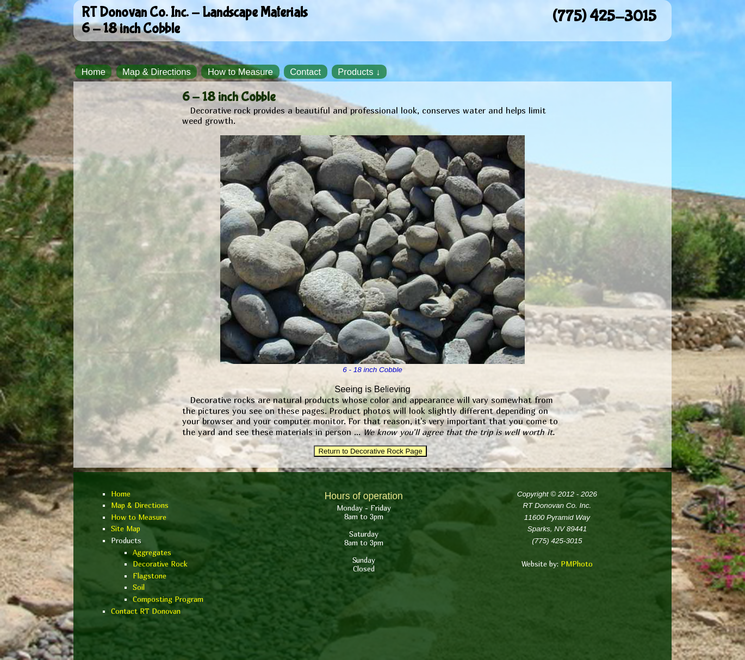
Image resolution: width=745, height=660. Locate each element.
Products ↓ (359, 72)
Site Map (125, 528)
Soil (139, 587)
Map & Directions (156, 72)
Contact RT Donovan (146, 611)
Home (93, 72)
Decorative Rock (160, 564)
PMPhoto (577, 564)
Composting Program (168, 599)
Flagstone (149, 575)
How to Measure (240, 72)
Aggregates (152, 552)
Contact (305, 72)
